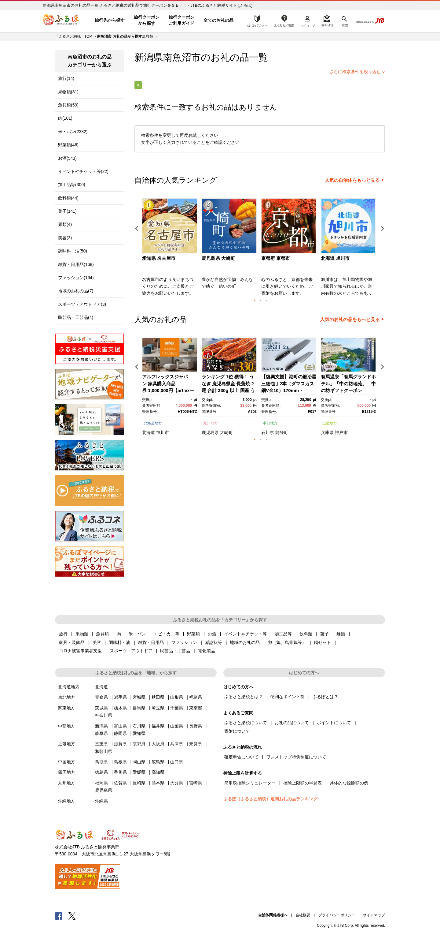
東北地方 (66, 697)
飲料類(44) (68, 198)
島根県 (120, 761)
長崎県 (139, 782)
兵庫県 (327, 432)
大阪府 (158, 743)
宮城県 (139, 697)
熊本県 (158, 782)
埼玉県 (158, 707)
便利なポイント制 (287, 696)
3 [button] (267, 300)
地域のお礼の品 (245, 642)
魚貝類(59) (68, 105)
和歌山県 (103, 751)
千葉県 (176, 707)
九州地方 (210, 423)
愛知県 (139, 733)
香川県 (120, 772)
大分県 (176, 782)
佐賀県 (120, 782)
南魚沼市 (182, 57)
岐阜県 (101, 733)
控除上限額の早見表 (302, 782)
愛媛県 (139, 772)
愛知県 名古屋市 (158, 258)
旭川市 (162, 432)
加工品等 (283, 633)
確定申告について (241, 756)
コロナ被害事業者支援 (80, 650)
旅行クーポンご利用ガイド (181, 20)
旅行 (63, 633)
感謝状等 (213, 642)
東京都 (195, 707)
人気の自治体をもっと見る (352, 180)
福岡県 (101, 782)
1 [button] (254, 300)
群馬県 (139, 707)
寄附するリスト (327, 20)
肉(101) (65, 118)
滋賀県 (120, 743)
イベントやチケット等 (245, 633)
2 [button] (261, 300)
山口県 (176, 761)
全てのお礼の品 (218, 20)
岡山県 (139, 761)
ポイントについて (334, 722)
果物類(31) (68, 91)
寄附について (237, 731)
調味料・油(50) (72, 251)
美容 (97, 642)
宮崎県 (195, 782)
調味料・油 (119, 642)
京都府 (139, 743)
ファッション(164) (76, 277)
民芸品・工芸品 (175, 650)
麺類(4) (65, 224)
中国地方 (66, 761)
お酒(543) (67, 158)
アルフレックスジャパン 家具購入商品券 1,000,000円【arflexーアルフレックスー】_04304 (168, 390)
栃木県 (120, 707)
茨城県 (101, 707)
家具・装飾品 (72, 642)
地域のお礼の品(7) (75, 290)
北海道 (148, 432)
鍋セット (322, 642)
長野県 (195, 726)
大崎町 (226, 432)
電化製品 (206, 650)
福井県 (158, 726)
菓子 (324, 633)
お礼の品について (292, 722)
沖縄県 (101, 801)
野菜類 (193, 633)
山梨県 (176, 726)
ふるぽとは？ (325, 696)
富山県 (120, 726)
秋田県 (158, 697)
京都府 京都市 (275, 258)
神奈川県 (103, 715)
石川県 (267, 432)
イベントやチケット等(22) (83, 171)
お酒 (212, 633)
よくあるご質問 (284, 20)
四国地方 (66, 772)
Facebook (58, 915)
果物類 (81, 633)
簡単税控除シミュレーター (250, 782)
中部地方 (270, 423)
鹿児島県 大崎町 (218, 258)
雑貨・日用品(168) (76, 264)
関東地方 (66, 707)
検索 (344, 20)
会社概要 (302, 915)
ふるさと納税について (245, 722)
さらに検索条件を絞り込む (355, 71)
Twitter (72, 915)
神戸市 (341, 432)
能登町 (281, 432)
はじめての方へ (256, 20)
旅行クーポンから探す (147, 20)
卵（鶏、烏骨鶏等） (287, 642)
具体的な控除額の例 (349, 782)
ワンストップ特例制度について (296, 756)
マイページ (308, 20)
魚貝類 (147, 36)
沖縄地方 (66, 801)
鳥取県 (101, 761)
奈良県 (195, 743)
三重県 (101, 743)
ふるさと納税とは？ (243, 696)
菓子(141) (67, 211)
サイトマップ (374, 915)
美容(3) (65, 237)
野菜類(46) (68, 144)
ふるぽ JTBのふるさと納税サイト (61, 20)
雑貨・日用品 (151, 642)
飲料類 (305, 633)
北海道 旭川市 (335, 258)
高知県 (158, 772)
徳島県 (101, 772)
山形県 (176, 697)
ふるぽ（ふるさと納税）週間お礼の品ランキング (270, 798)
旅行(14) (66, 78)
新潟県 (101, 726)
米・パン (137, 633)
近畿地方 (329, 423)
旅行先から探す (110, 20)
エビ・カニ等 (166, 633)
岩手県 (120, 697)
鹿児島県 (210, 432)
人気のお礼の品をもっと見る (350, 319)
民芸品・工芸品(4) (75, 317)
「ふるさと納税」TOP (73, 36)
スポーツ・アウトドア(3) (82, 304)
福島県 (195, 697)
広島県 (158, 761)
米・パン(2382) (72, 131)
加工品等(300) (71, 184)
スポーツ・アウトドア (131, 650)
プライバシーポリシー (336, 915)
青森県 (101, 697)
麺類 (340, 633)
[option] (170, 249)
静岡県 (120, 733)
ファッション (184, 642)
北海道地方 (153, 423)
